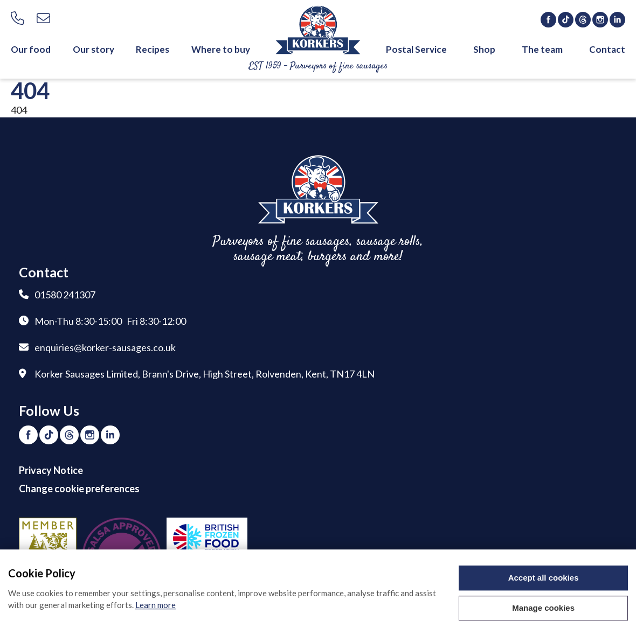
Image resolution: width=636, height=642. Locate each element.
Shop (484, 49)
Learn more (155, 606)
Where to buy (220, 49)
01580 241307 (64, 295)
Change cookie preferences (79, 488)
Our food (31, 49)
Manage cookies (543, 608)
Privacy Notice (51, 470)
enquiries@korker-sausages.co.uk (105, 347)
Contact (607, 49)
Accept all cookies (543, 578)
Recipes (152, 49)
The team (542, 49)
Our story (93, 49)
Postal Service (416, 49)
